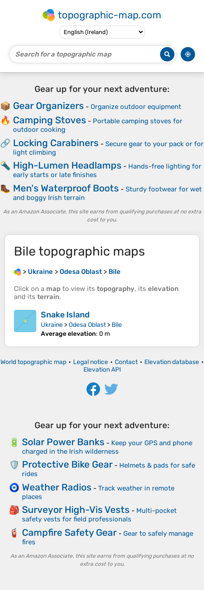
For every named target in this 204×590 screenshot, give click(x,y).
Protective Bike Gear (67, 464)
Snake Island (65, 315)
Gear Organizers (48, 105)
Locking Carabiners (56, 142)
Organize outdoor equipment (136, 107)
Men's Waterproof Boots (66, 188)
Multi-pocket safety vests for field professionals (99, 515)
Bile (117, 325)
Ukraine (52, 325)
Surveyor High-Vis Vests (76, 509)
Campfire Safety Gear (69, 532)
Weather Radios (56, 487)
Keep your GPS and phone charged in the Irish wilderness (107, 447)
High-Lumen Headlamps (67, 165)
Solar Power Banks (63, 441)
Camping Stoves (49, 120)
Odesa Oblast (87, 325)
